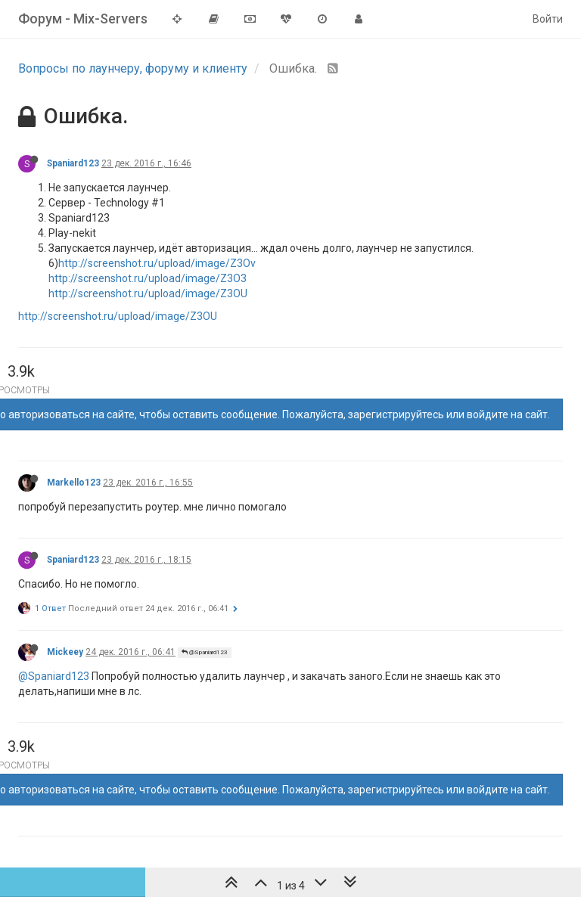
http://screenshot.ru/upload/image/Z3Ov (157, 263)
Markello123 (74, 482)
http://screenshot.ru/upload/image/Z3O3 (147, 278)
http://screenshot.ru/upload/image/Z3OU (147, 293)
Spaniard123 (73, 163)
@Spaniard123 (205, 652)
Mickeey (65, 652)
